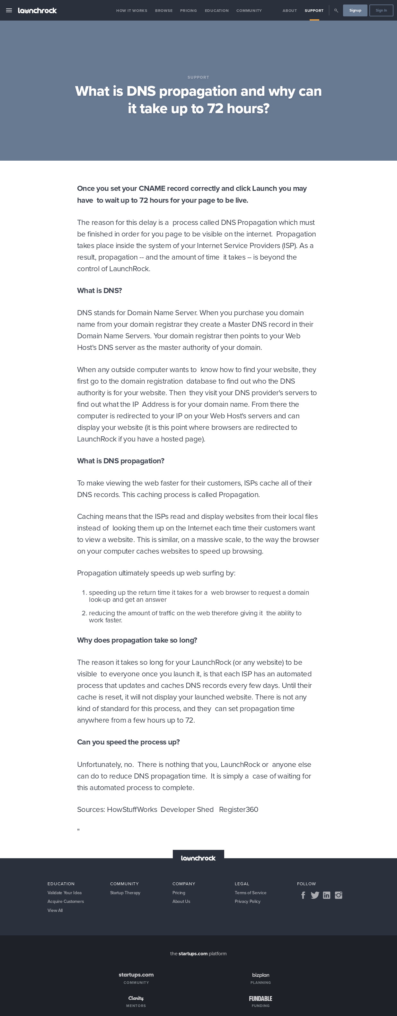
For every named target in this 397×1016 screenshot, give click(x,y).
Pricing (188, 10)
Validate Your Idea (65, 892)
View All (55, 911)
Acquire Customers (66, 902)
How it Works (131, 10)
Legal (242, 883)
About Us (181, 902)
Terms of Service (251, 892)
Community (249, 10)
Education (217, 10)
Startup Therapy (126, 892)
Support (314, 10)
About (290, 10)
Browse (164, 10)
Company (184, 883)
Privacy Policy (248, 902)
